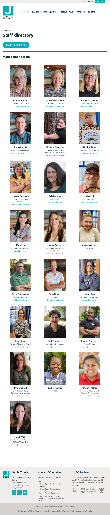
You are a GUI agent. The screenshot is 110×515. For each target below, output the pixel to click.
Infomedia (88, 511)
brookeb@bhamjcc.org (20, 106)
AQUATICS (53, 12)
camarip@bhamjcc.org (89, 347)
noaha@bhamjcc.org (89, 153)
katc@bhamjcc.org (20, 251)
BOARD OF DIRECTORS (16, 45)
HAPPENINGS (81, 12)
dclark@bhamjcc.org (89, 202)
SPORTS (44, 12)
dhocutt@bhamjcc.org (55, 300)
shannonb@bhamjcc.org (55, 155)
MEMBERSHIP (92, 12)
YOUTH (71, 12)
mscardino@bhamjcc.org (55, 106)
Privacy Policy (70, 506)
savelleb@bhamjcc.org (20, 204)
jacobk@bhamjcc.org (89, 300)
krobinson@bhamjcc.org (89, 396)
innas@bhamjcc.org (20, 396)
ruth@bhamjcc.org (55, 347)
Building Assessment (54, 506)
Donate (100, 1)
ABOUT (26, 12)
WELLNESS (35, 12)
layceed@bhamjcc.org (55, 253)
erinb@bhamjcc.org (55, 202)
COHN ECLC (62, 12)
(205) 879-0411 (18, 488)
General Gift (39, 506)
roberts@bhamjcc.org (20, 153)
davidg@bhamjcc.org (20, 300)
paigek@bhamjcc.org (20, 347)
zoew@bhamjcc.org (20, 445)
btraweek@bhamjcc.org (90, 106)
